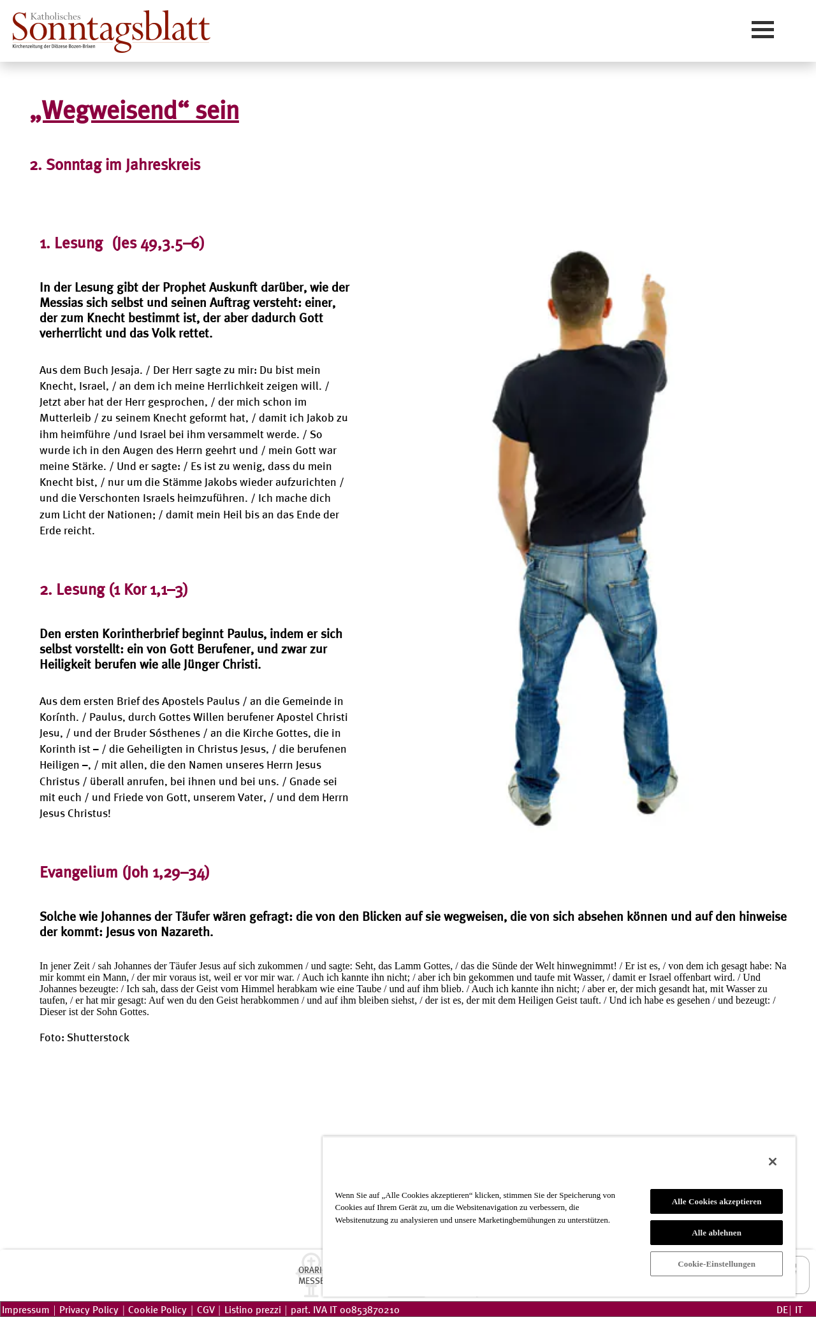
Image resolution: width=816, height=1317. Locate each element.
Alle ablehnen (716, 1232)
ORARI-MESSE (311, 1275)
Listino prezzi (252, 1309)
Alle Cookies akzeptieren (717, 1201)
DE (782, 1309)
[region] (559, 1216)
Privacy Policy (89, 1309)
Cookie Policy (157, 1309)
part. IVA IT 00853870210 (345, 1309)
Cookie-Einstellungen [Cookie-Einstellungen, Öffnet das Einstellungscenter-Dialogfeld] (716, 1264)
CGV (206, 1309)
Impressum (26, 1309)
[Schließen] (773, 1162)
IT (799, 1309)
